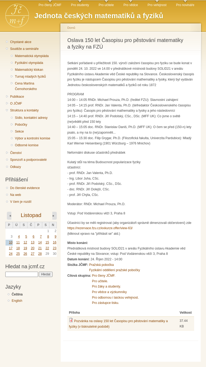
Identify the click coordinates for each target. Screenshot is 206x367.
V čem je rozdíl (20, 202)
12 (25, 242)
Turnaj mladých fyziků (30, 76)
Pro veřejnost (157, 5)
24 (11, 254)
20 (33, 248)
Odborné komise (26, 145)
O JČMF (16, 103)
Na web (15, 195)
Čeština (17, 294)
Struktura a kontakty (24, 110)
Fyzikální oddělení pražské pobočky (114, 270)
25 (18, 254)
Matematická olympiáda (32, 56)
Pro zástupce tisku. (105, 303)
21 (40, 248)
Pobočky (21, 124)
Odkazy (15, 167)
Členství (16, 153)
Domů (71, 27)
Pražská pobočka (101, 265)
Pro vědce (130, 5)
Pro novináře (185, 5)
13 (33, 242)
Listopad (31, 215)
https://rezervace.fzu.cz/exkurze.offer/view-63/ (100, 228)
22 (47, 248)
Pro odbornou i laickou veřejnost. (115, 297)
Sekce (19, 131)
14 (40, 242)
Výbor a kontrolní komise (32, 138)
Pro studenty (80, 5)
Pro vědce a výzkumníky (109, 292)
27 (33, 254)
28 (40, 254)
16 (55, 242)
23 (55, 248)
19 (25, 248)
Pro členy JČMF (50, 5)
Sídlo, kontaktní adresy (31, 118)
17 (11, 248)
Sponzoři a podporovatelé (28, 160)
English (17, 301)
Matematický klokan (29, 70)
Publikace (17, 96)
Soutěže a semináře (24, 49)
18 (18, 248)
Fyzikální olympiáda (29, 63)
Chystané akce (20, 42)
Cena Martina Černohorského (26, 86)
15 (47, 242)
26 (25, 254)
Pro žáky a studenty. (106, 286)
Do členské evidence (25, 188)
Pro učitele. (100, 281)
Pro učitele (106, 5)
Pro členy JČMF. (103, 275)
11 (18, 242)
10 (11, 242)
